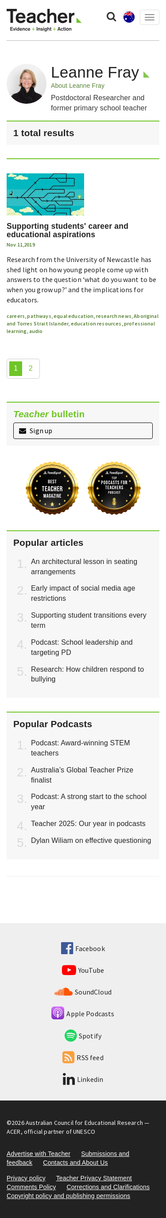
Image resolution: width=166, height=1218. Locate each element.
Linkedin (83, 1079)
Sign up (35, 430)
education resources (96, 323)
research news (113, 316)
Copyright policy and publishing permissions (68, 1195)
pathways (39, 316)
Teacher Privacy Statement (94, 1178)
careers (16, 316)
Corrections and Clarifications (108, 1187)
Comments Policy (31, 1187)
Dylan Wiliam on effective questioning (91, 840)
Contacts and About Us (75, 1162)
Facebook (82, 948)
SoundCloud (83, 991)
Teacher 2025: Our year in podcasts (88, 823)
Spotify (83, 1035)
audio (36, 331)
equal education (73, 316)
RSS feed (82, 1057)
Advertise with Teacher (38, 1153)
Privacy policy (26, 1178)
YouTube (83, 970)
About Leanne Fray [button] (77, 85)
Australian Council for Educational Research (84, 1123)
